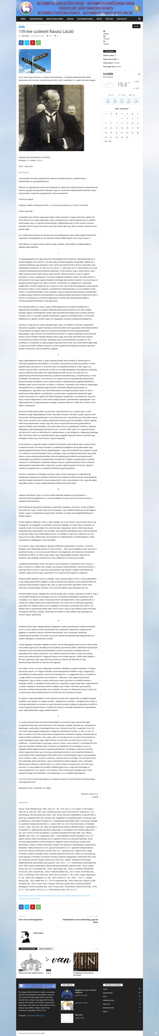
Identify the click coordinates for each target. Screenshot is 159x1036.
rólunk (109, 19)
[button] (139, 19)
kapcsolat (122, 19)
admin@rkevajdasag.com (36, 1016)
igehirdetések (36, 19)
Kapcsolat (79, 1015)
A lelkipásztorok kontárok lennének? (83, 974)
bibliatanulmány (54, 19)
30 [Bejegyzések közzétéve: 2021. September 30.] (127, 137)
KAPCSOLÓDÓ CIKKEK (28, 949)
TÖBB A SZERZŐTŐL (45, 949)
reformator (25, 36)
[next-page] (97, 949)
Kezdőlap (21, 24)
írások (70, 19)
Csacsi (48, 973)
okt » (110, 141)
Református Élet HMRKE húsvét (31, 973)
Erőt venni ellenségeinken (31, 919)
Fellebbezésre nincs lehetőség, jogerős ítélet (80, 920)
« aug (105, 141)
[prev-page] (94, 949)
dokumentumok (85, 19)
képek (99, 19)
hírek (23, 19)
